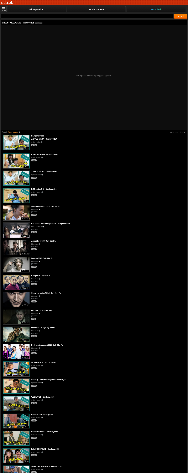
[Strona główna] (7, 3)
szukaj (181, 16)
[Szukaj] (87, 16)
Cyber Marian (13, 132)
